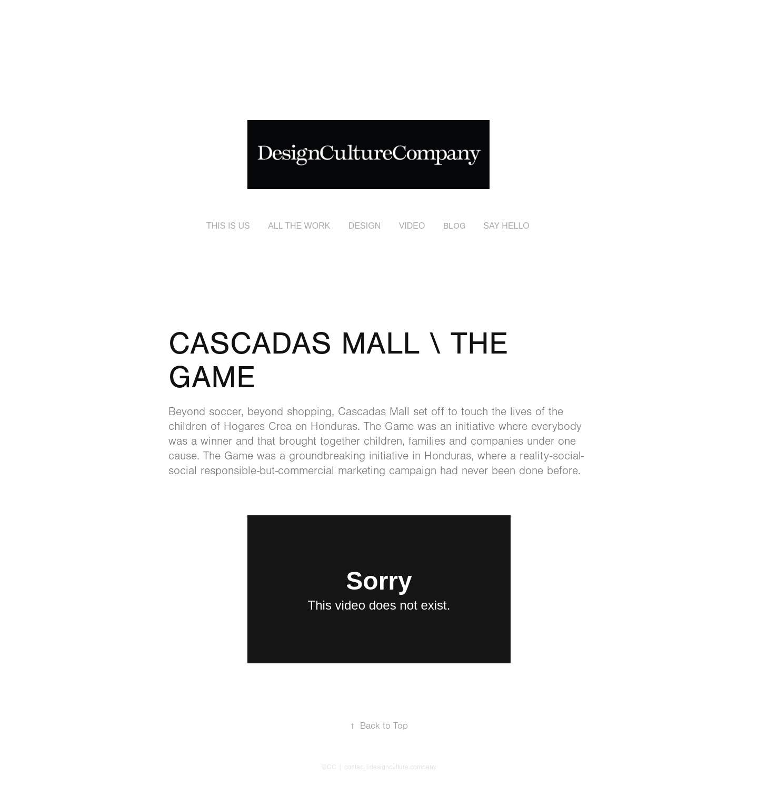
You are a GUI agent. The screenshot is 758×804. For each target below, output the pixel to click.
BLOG (454, 226)
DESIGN (364, 225)
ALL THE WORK (299, 225)
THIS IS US (228, 225)
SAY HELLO (506, 225)
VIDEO (412, 225)
